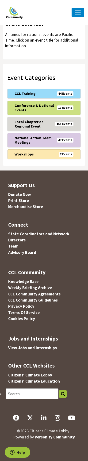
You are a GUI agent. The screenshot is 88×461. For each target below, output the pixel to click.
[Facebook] (16, 418)
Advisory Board (22, 252)
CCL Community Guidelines (33, 300)
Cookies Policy (21, 318)
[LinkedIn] (44, 418)
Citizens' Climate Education (34, 381)
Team (13, 246)
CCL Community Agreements (34, 294)
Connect (18, 224)
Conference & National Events (34, 107)
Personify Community (55, 437)
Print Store (18, 200)
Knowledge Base (23, 281)
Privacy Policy (21, 306)
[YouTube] (71, 418)
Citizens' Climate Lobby (30, 375)
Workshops (24, 154)
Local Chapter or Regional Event (29, 123)
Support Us (21, 185)
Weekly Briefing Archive (30, 287)
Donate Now (19, 194)
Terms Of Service (24, 312)
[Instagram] (57, 418)
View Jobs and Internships (32, 347)
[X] (30, 418)
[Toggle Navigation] (78, 12)
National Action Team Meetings (33, 140)
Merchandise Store (25, 206)
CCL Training (25, 93)
